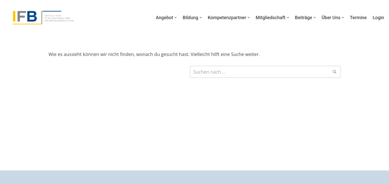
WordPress (65, 177)
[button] (175, 17)
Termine (358, 17)
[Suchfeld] (259, 72)
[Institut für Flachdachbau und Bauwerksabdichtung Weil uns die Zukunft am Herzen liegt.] (42, 17)
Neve (9, 177)
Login (378, 17)
